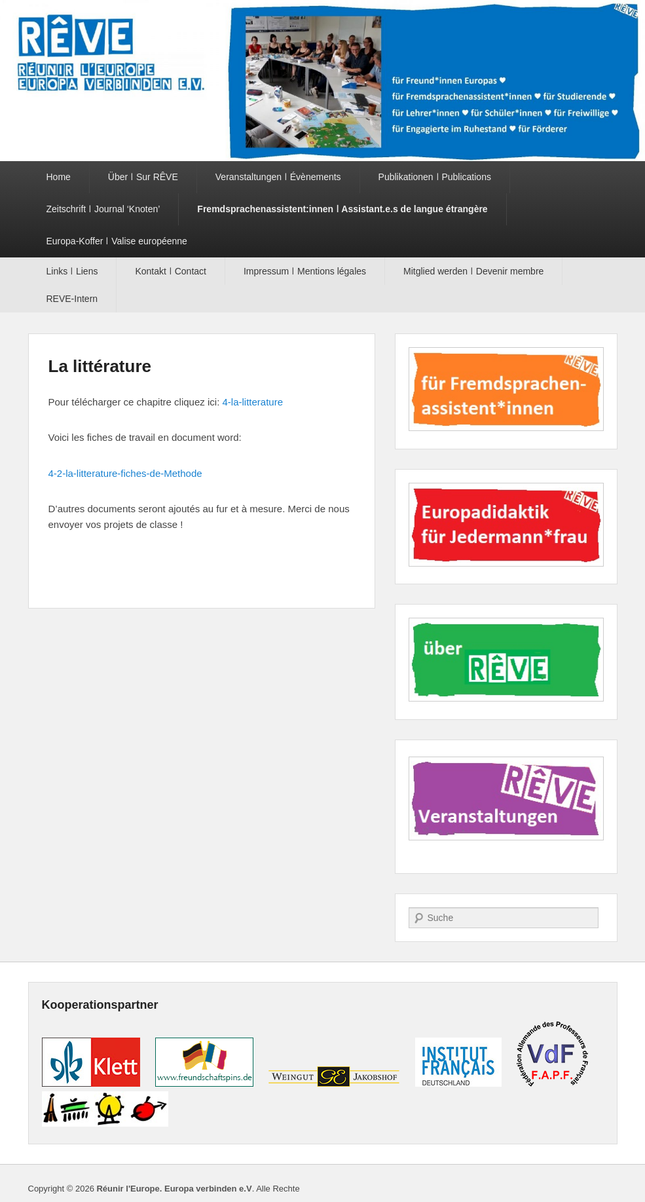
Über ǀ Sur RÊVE (143, 177)
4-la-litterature (252, 401)
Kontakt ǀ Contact (170, 271)
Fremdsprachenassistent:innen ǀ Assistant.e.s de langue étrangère (342, 209)
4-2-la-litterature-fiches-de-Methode (125, 473)
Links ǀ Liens (72, 271)
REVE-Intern (72, 298)
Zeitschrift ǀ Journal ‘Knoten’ (103, 209)
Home (58, 177)
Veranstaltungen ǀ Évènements (278, 177)
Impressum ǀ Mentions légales (305, 271)
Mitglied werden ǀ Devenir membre (473, 271)
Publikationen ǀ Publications (434, 177)
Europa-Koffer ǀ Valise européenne (116, 241)
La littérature (100, 366)
